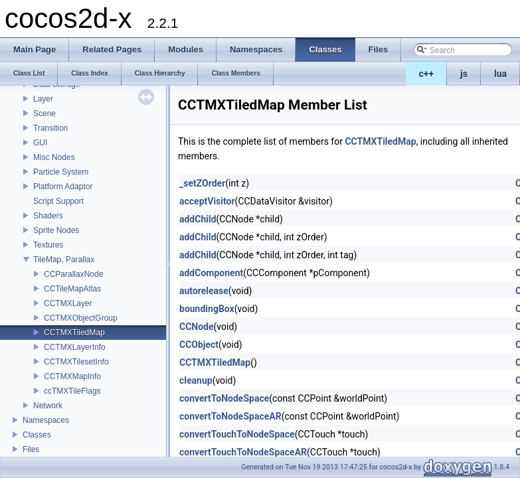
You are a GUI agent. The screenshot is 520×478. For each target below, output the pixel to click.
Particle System (60, 172)
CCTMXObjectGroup (81, 318)
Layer (43, 99)
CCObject (198, 344)
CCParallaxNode (73, 274)
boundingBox (206, 308)
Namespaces (46, 420)
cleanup (196, 380)
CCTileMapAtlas (72, 288)
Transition (50, 128)
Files (31, 449)
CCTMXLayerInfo (75, 347)
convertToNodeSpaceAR (230, 416)
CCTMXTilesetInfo (76, 361)
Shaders (48, 215)
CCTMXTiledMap (74, 332)
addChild (198, 219)
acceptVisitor (207, 201)
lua (500, 73)
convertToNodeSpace (224, 398)
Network (47, 405)
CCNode (196, 326)
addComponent (211, 273)
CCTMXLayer (68, 303)
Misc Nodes (54, 157)
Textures (48, 245)
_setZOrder (202, 183)
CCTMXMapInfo (72, 376)
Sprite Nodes (56, 230)
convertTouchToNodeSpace (237, 434)
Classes (37, 434)
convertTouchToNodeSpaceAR (243, 452)
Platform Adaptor (62, 186)
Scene (44, 113)
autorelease (203, 290)
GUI (40, 142)
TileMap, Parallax (63, 259)
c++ (426, 73)
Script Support (58, 201)
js (464, 73)
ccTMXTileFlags (72, 391)
